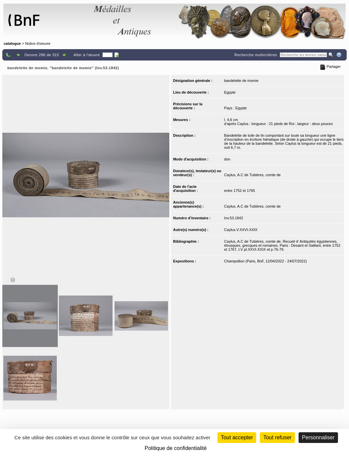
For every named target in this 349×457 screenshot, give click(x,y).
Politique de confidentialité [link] (176, 448)
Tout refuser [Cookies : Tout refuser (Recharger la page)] (277, 437)
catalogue (12, 43)
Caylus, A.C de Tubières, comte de (252, 175)
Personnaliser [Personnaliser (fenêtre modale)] (318, 437)
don (227, 159)
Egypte (229, 92)
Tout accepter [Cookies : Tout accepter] (237, 437)
